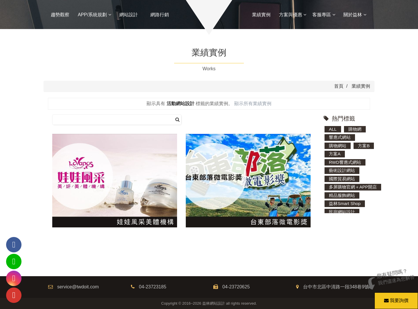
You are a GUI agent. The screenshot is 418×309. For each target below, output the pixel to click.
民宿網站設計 (342, 211)
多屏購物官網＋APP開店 (353, 186)
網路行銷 (159, 14)
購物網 (354, 129)
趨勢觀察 (60, 14)
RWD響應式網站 (345, 162)
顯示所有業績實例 (252, 103)
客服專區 (323, 14)
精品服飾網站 (342, 195)
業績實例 (261, 14)
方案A (334, 153)
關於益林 (354, 14)
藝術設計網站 (342, 170)
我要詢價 (395, 297)
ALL (333, 129)
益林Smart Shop (345, 203)
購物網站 (337, 145)
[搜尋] (177, 120)
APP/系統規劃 (94, 14)
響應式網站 (340, 137)
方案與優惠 (292, 14)
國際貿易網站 (342, 178)
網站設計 (128, 14)
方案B (364, 145)
